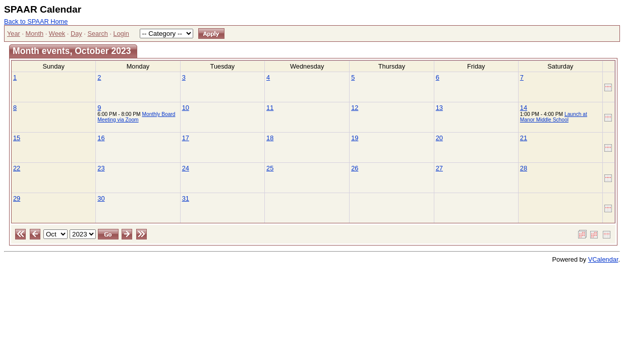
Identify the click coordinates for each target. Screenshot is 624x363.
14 (523, 107)
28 (523, 168)
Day (76, 33)
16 (100, 138)
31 (185, 198)
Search (97, 33)
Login (121, 33)
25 (269, 168)
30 (100, 198)
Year (13, 33)
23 (100, 168)
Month (35, 33)
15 (16, 138)
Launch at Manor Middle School (553, 117)
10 (185, 107)
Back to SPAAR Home (36, 21)
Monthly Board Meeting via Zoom (136, 117)
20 (439, 138)
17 (185, 138)
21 (523, 138)
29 (16, 198)
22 (16, 168)
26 (354, 168)
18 (269, 138)
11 (269, 107)
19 (354, 138)
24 (185, 168)
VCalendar (603, 259)
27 (439, 168)
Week (57, 33)
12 (354, 107)
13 (439, 107)
